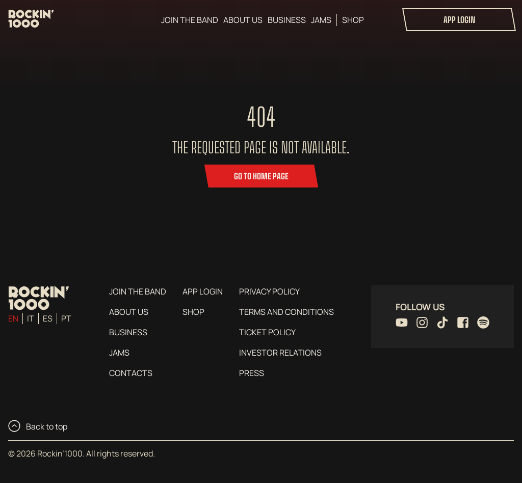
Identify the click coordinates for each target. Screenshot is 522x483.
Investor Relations (280, 352)
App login (459, 19)
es (48, 318)
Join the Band (189, 19)
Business (287, 19)
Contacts (130, 373)
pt (66, 318)
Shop (353, 19)
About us (243, 19)
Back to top (37, 426)
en (13, 318)
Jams (321, 19)
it (30, 318)
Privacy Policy (269, 291)
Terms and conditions (286, 311)
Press (251, 373)
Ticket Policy (267, 332)
